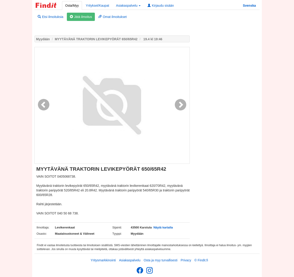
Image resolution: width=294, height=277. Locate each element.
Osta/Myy (72, 5)
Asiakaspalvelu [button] (128, 5)
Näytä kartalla (163, 227)
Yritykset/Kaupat (97, 5)
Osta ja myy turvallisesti (160, 260)
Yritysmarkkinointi (103, 260)
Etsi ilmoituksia (50, 17)
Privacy (186, 260)
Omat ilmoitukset (112, 17)
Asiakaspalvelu (129, 260)
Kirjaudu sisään (160, 5)
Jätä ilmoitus (81, 17)
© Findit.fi (201, 260)
